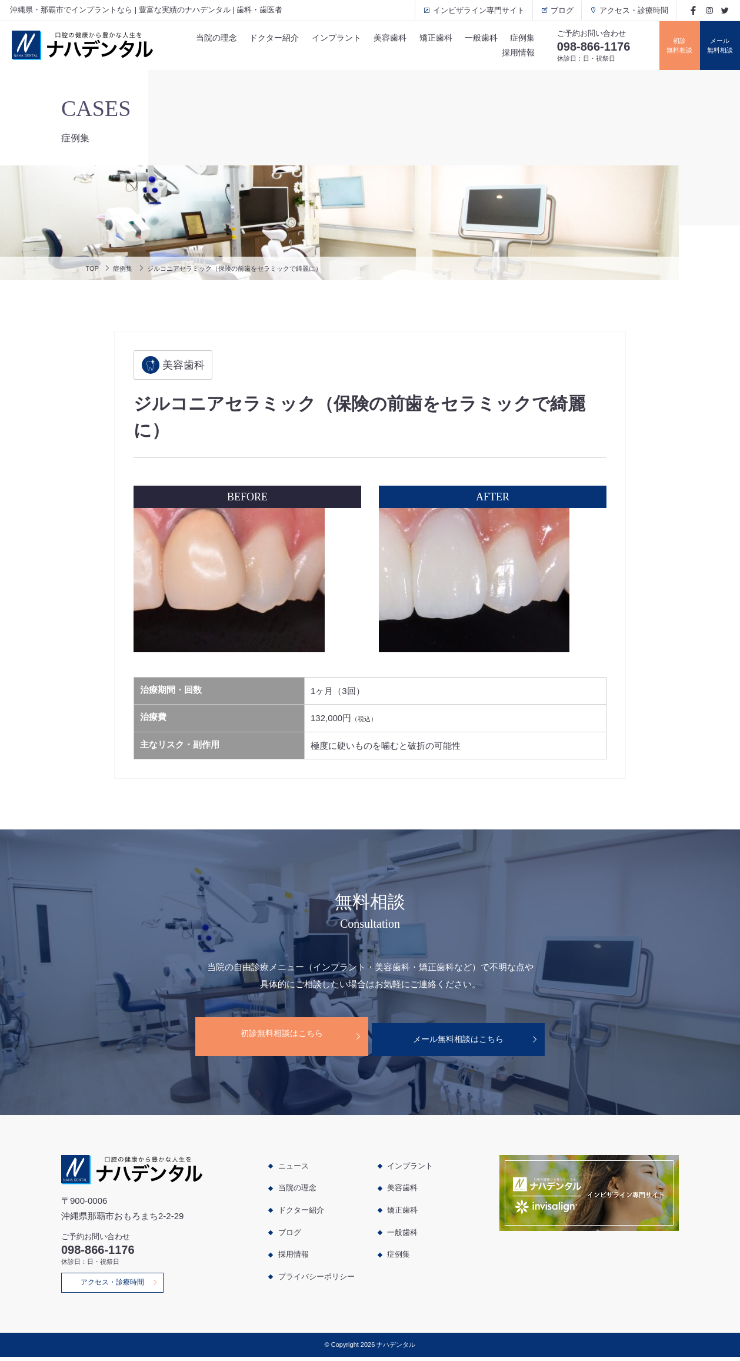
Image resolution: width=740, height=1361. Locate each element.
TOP (93, 268)
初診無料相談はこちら (276, 1036)
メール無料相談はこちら (464, 1036)
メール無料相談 (716, 45)
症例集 (517, 37)
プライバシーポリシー (316, 1276)
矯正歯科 (427, 37)
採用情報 (513, 54)
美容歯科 (380, 37)
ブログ (555, 10)
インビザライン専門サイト (472, 10)
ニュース (293, 1165)
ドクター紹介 (261, 37)
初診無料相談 (669, 45)
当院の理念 (202, 37)
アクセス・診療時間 (626, 10)
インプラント (325, 37)
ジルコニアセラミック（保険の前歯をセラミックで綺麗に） (256, 268)
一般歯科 (474, 37)
